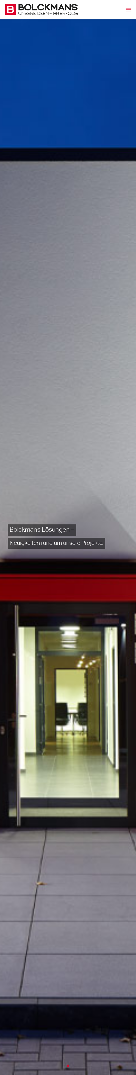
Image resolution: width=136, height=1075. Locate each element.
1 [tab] (69, 1067)
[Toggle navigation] (128, 10)
